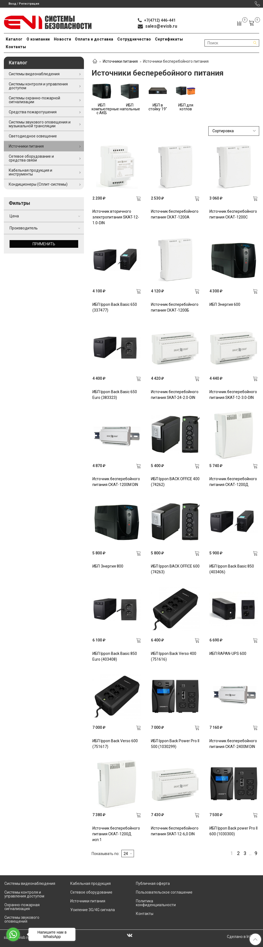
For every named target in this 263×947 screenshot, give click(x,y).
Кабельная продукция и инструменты (30, 172)
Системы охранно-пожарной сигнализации (34, 100)
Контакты (16, 47)
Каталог (14, 39)
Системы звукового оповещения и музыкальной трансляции (40, 124)
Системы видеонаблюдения (34, 74)
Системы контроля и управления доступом (38, 86)
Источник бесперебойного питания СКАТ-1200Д (233, 482)
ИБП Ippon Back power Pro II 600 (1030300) (233, 831)
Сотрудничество (134, 39)
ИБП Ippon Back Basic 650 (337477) (114, 307)
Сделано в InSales (243, 937)
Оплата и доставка (94, 39)
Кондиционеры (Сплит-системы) (38, 184)
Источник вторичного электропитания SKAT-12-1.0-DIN (115, 217)
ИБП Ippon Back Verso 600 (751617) (115, 744)
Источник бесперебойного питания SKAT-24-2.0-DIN (174, 395)
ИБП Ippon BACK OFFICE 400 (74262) (175, 482)
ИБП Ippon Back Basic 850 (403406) (231, 569)
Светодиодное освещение (33, 136)
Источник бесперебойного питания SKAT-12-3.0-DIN (233, 395)
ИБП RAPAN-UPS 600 (227, 653)
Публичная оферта (153, 883)
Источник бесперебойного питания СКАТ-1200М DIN (116, 482)
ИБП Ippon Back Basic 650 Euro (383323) (114, 395)
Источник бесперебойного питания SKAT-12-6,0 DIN (174, 831)
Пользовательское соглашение (164, 892)
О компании (38, 39)
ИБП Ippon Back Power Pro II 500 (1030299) (175, 744)
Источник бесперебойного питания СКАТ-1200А (174, 214)
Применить (44, 244)
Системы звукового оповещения (21, 919)
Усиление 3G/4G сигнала (92, 910)
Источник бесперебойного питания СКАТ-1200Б (174, 307)
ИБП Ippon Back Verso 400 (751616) (173, 656)
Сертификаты (169, 39)
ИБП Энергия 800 (107, 566)
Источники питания (120, 61)
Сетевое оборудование (91, 892)
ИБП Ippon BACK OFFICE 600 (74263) (175, 569)
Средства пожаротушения (33, 112)
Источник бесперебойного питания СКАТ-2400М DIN (233, 744)
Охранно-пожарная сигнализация (22, 907)
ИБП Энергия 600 (224, 304)
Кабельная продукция (90, 883)
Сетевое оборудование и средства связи (31, 158)
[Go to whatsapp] (13, 934)
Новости (62, 39)
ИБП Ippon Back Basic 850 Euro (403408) (114, 656)
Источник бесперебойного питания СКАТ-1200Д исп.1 (116, 834)
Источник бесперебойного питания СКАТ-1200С (233, 214)
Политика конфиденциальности (156, 903)
